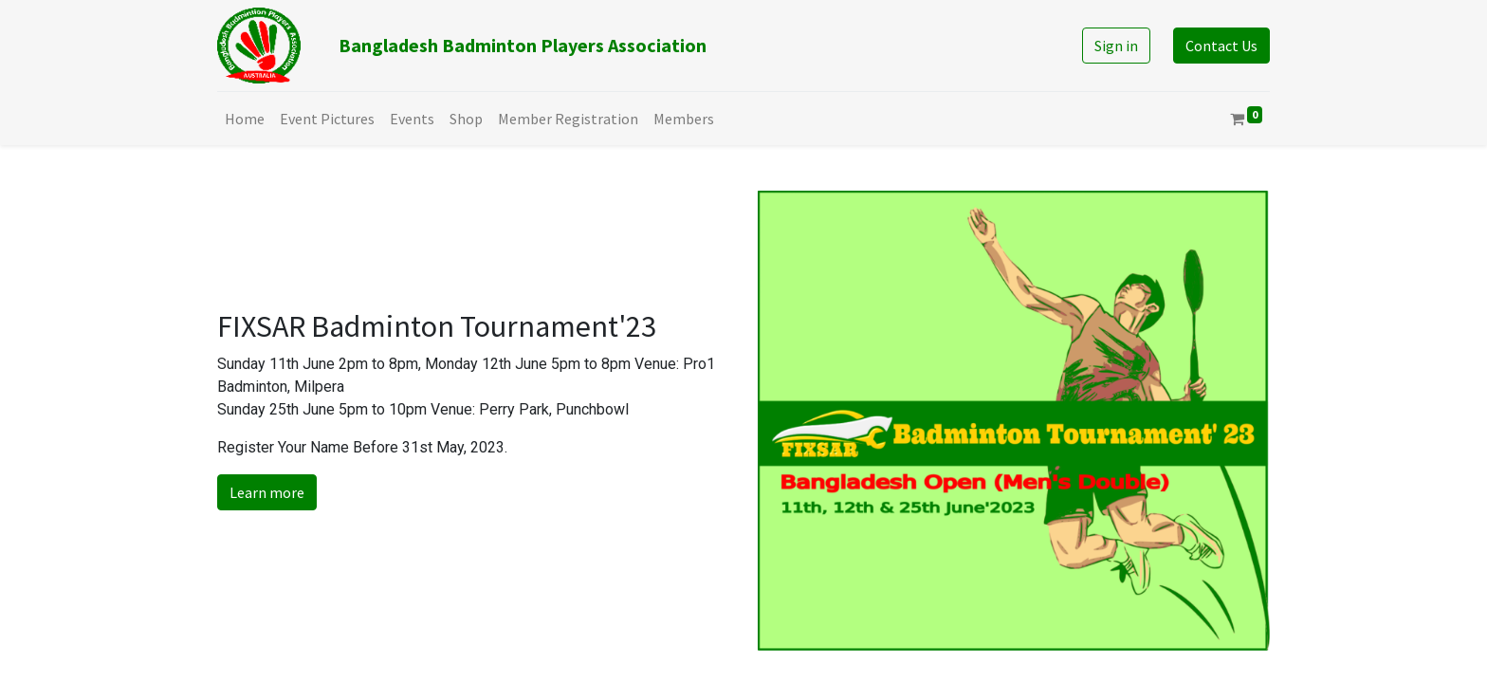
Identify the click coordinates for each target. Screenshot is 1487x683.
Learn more (266, 492)
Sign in (1116, 45)
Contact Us (1221, 45)
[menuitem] (244, 119)
